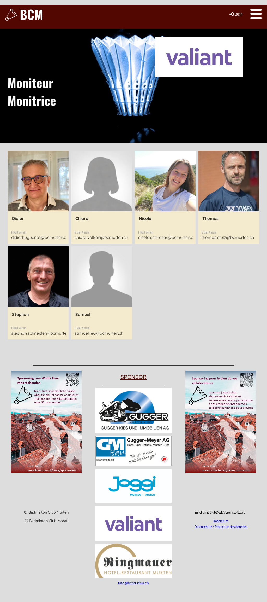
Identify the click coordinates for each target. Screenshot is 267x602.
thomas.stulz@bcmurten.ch (228, 237)
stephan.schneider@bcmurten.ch (42, 333)
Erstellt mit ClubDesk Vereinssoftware (219, 513)
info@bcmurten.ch (133, 583)
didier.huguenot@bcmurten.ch (39, 237)
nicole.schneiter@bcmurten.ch (166, 237)
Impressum (220, 521)
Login (235, 14)
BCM (31, 14)
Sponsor (133, 377)
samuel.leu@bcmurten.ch (99, 333)
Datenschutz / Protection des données (221, 527)
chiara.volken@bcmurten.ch (101, 237)
